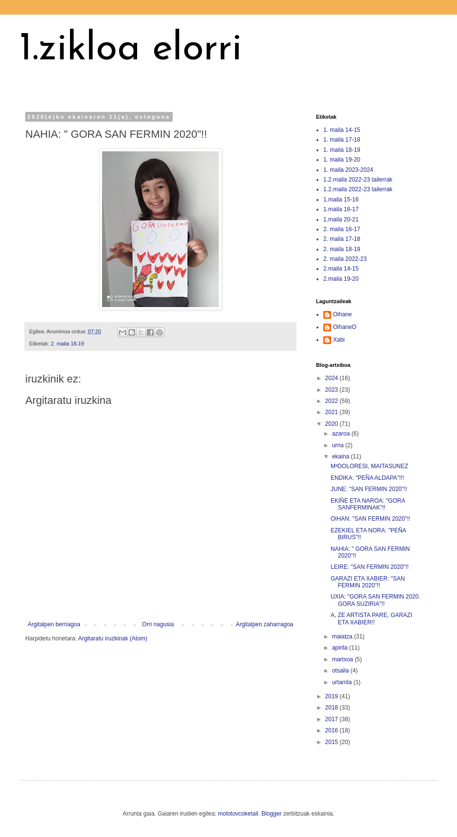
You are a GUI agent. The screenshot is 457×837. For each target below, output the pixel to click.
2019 (332, 696)
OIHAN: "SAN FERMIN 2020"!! (370, 518)
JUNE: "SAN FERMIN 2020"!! (369, 489)
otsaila (341, 670)
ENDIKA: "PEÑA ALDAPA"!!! (367, 477)
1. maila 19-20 (341, 159)
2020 (332, 423)
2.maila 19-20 (341, 278)
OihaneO (344, 327)
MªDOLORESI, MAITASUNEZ (369, 466)
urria (338, 445)
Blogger (271, 813)
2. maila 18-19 (67, 343)
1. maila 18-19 (341, 149)
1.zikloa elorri (130, 49)
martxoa (343, 659)
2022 (332, 401)
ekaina (341, 456)
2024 (332, 378)
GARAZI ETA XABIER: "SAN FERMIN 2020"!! (368, 582)
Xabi (339, 339)
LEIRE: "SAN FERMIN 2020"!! (370, 567)
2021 (332, 412)
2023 (332, 389)
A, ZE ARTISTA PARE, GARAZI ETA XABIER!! (371, 618)
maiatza (343, 636)
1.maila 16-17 (341, 209)
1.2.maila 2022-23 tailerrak (357, 179)
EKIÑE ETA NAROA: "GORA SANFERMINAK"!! (368, 504)
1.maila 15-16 (341, 199)
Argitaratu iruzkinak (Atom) (112, 638)
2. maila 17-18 (341, 239)
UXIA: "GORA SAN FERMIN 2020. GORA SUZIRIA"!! (375, 600)
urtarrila (342, 682)
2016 (332, 730)
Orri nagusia (158, 624)
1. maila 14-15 (341, 130)
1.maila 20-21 (341, 219)
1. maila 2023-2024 (348, 169)
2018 (332, 707)
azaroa (342, 433)
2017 (332, 719)
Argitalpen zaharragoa (264, 624)
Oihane (342, 314)
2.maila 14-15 (341, 268)
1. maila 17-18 (341, 139)
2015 (332, 742)
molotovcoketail (238, 813)
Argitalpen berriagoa (54, 624)
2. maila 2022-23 (345, 258)
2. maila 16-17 (341, 229)
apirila (340, 647)
